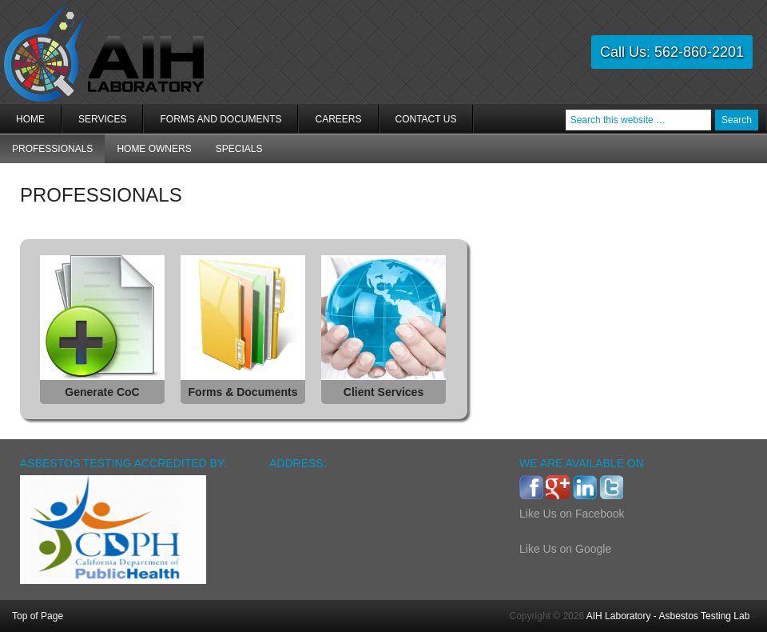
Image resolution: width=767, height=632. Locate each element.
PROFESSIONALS (52, 148)
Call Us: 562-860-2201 (672, 52)
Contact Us (426, 119)
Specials (239, 148)
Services (94, 124)
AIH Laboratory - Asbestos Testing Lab (668, 616)
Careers (338, 119)
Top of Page (37, 616)
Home (30, 119)
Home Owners (154, 148)
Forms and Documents (220, 119)
